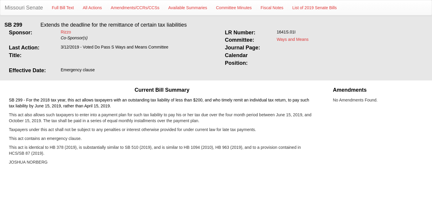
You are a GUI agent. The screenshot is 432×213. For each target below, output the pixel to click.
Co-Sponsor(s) (74, 38)
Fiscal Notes (272, 7)
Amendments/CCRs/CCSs (135, 7)
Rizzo (66, 32)
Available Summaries (187, 7)
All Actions (92, 7)
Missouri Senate (24, 8)
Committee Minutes (234, 7)
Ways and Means (293, 39)
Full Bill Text (63, 7)
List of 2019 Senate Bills (314, 7)
